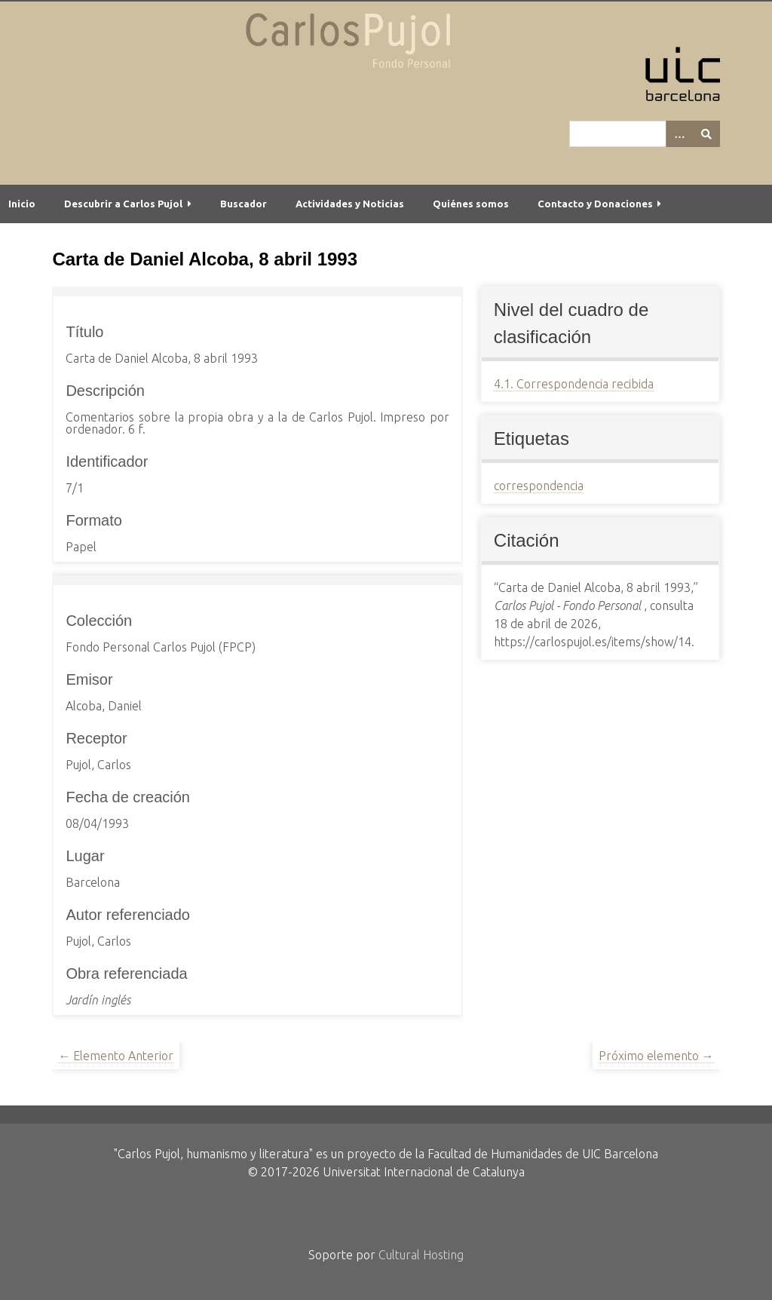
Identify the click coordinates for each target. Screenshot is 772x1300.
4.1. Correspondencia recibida (574, 384)
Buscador (243, 203)
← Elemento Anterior (115, 1055)
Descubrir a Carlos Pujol (123, 203)
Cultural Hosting (421, 1255)
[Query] (644, 134)
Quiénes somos (471, 203)
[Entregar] (706, 134)
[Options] (679, 134)
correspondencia (539, 485)
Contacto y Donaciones (595, 203)
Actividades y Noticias (350, 203)
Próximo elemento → (656, 1055)
